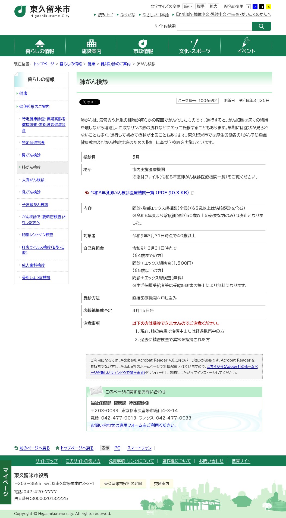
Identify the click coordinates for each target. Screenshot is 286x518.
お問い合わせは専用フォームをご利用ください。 (134, 425)
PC (117, 448)
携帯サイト (241, 461)
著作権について (176, 461)
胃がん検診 (31, 155)
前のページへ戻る (35, 448)
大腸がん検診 (33, 180)
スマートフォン (139, 448)
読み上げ (105, 15)
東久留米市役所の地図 (123, 484)
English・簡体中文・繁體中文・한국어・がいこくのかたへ (223, 14)
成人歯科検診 (33, 265)
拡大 (213, 6)
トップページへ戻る (77, 448)
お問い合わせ (211, 461)
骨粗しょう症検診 (36, 277)
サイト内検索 (164, 26)
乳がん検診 (31, 192)
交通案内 (161, 484)
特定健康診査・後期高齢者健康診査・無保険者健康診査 (44, 124)
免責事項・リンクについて (131, 461)
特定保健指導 (33, 142)
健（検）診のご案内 (116, 64)
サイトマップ (47, 461)
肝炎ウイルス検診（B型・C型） (43, 250)
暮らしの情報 (71, 64)
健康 (91, 64)
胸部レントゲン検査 (37, 235)
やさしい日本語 (156, 15)
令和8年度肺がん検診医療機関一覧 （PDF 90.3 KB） (142, 193)
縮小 (188, 6)
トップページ (44, 64)
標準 (201, 6)
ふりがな (127, 15)
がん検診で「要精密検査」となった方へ (44, 219)
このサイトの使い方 (83, 461)
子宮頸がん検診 (35, 204)
